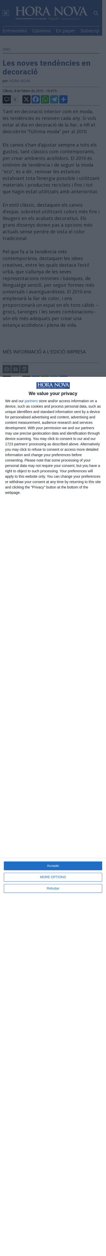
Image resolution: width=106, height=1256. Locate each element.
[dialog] (53, 816)
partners (31, 401)
